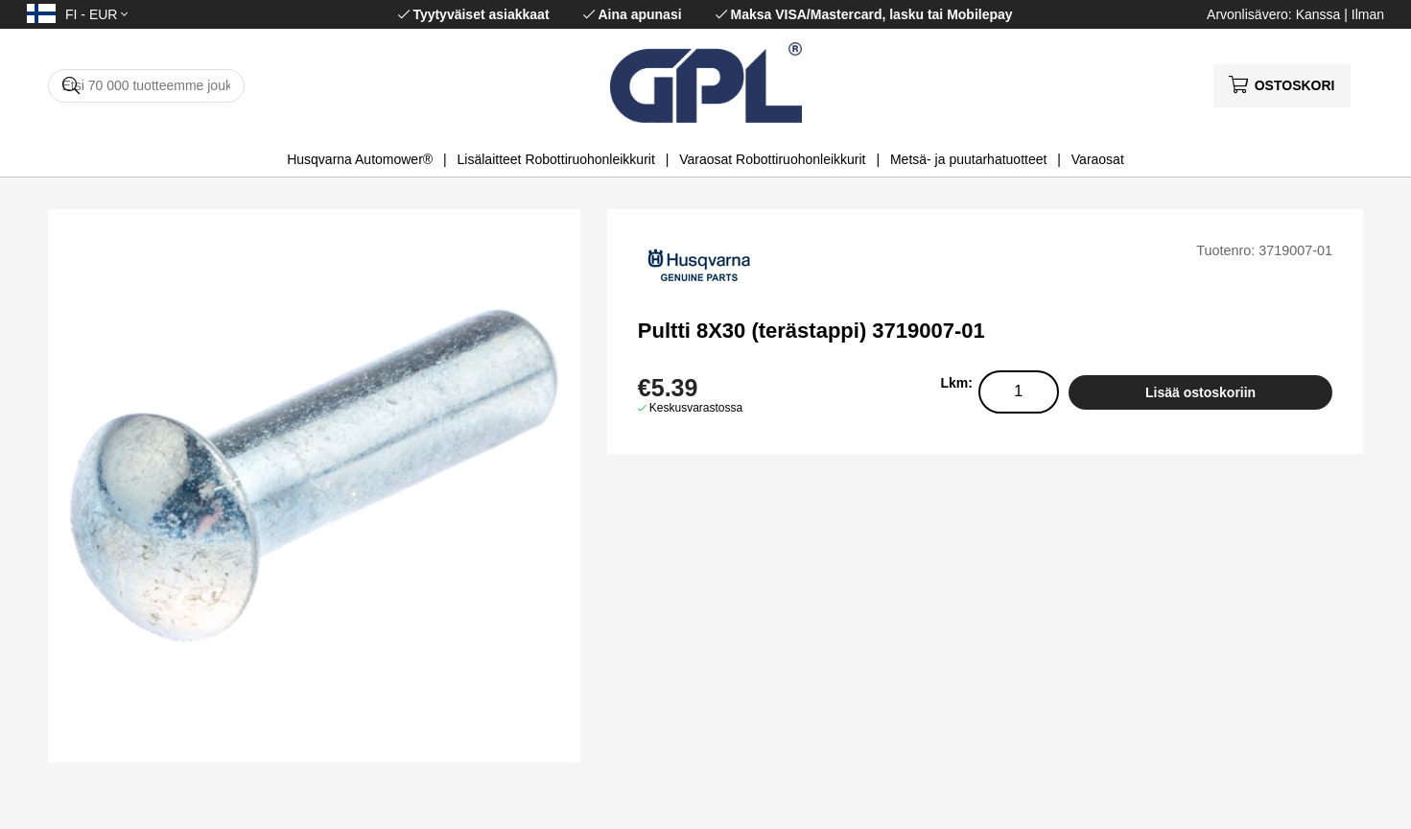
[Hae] (146, 86)
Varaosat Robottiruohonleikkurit (772, 159)
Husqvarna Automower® (360, 159)
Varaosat (1097, 159)
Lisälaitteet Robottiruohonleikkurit (556, 159)
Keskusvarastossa (695, 407)
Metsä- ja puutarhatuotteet (968, 159)
